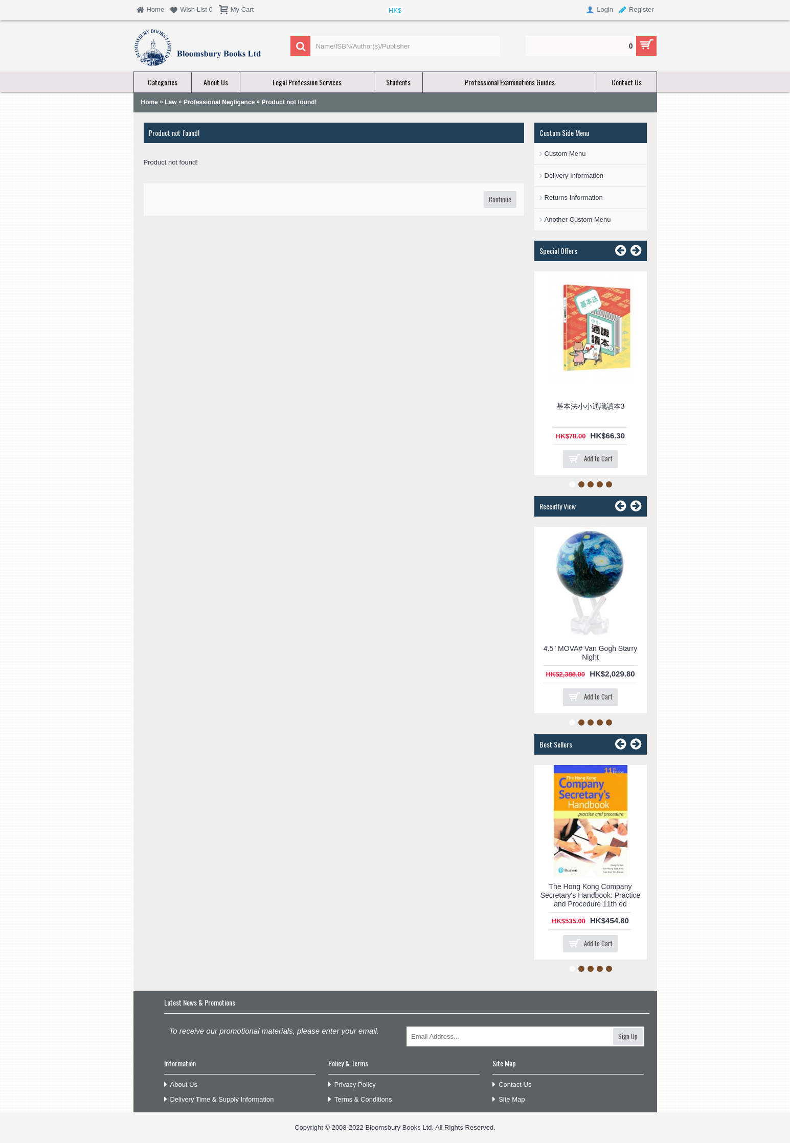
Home (149, 102)
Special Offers (558, 250)
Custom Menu (565, 153)
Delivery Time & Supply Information (219, 1099)
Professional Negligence (219, 102)
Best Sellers (555, 744)
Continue (500, 199)
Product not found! (289, 102)
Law (170, 102)
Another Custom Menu (578, 219)
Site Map (508, 1099)
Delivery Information (574, 175)
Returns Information (574, 197)
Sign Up (628, 1036)
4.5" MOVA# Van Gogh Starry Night (590, 652)
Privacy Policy (352, 1085)
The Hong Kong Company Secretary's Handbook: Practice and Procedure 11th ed (590, 895)
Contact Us (511, 1085)
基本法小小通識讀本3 (590, 406)
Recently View (557, 506)
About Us (180, 1085)
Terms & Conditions (360, 1099)
